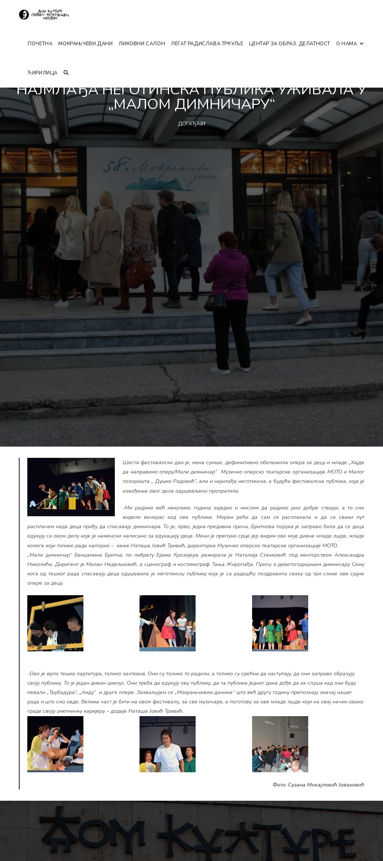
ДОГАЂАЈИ (191, 123)
